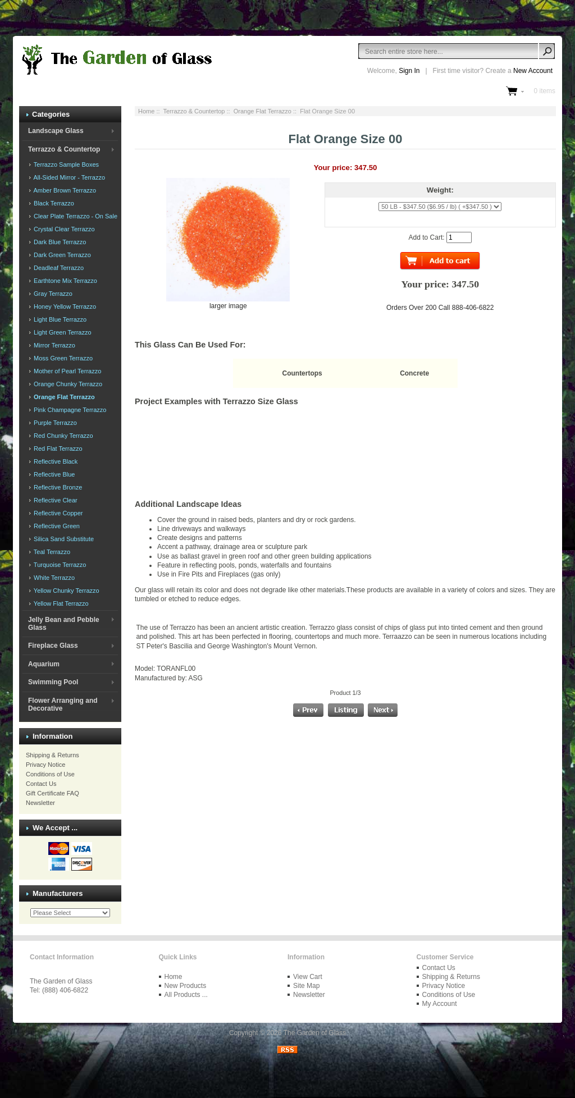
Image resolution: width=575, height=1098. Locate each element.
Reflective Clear (54, 500)
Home (146, 111)
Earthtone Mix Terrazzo (64, 280)
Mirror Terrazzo (53, 345)
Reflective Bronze (57, 487)
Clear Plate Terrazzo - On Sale (74, 216)
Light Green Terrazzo (62, 332)
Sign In (409, 71)
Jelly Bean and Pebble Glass (63, 624)
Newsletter (40, 802)
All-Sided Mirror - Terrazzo (68, 177)
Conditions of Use (50, 774)
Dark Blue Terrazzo (59, 242)
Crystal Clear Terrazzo (63, 229)
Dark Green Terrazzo (61, 254)
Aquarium (44, 664)
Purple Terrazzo (54, 422)
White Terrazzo (53, 577)
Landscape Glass (56, 131)
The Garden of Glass (315, 1033)
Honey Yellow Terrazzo (64, 306)
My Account (439, 1004)
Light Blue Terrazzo (59, 319)
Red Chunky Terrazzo (62, 435)
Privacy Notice (45, 764)
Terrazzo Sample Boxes (65, 164)
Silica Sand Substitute (63, 539)
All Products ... (186, 995)
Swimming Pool (53, 682)
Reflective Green (56, 526)
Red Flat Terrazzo (57, 448)
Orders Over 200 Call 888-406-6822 (440, 308)
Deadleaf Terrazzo (58, 267)
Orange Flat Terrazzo (262, 111)
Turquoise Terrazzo (59, 564)
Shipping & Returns (52, 755)
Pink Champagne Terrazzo (69, 409)
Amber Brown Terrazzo (64, 190)
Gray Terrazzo (52, 293)
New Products (186, 986)
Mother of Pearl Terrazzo (66, 371)
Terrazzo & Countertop (194, 111)
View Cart (307, 977)
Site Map (306, 986)
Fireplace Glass (53, 645)
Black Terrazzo (53, 203)
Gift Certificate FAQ (52, 793)
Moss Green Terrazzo (62, 358)
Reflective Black (54, 461)
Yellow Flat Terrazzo (60, 603)
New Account (533, 71)
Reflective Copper (57, 513)
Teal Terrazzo (51, 551)
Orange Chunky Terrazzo (67, 384)
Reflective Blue (53, 474)
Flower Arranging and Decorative (63, 704)
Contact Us (41, 783)
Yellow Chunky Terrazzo (65, 590)
